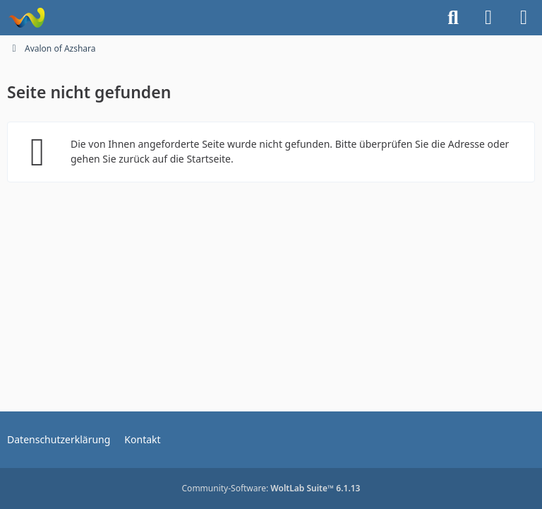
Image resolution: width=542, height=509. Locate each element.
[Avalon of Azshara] (26, 18)
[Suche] (453, 18)
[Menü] (524, 18)
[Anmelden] (488, 17)
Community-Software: (271, 488)
